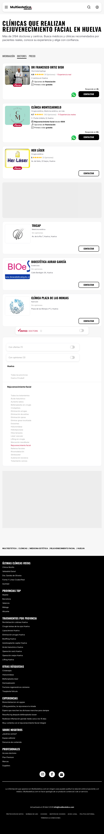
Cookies (43, 814)
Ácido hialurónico (18, 399)
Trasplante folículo (10, 691)
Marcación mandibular (20, 442)
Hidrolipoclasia (17, 430)
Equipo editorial (8, 738)
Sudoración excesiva (19, 458)
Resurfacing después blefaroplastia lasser (19, 714)
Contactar (89, 94)
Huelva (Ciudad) (17, 378)
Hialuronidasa (16, 427)
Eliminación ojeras (18, 417)
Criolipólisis (15, 408)
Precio (32, 56)
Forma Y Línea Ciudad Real (13, 580)
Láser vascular (17, 436)
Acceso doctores (9, 753)
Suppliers (6, 765)
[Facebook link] (52, 775)
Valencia (5, 603)
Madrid (5, 595)
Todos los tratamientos (20, 395)
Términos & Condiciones (50, 818)
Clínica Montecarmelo (46, 107)
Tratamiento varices (19, 461)
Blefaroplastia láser (10, 679)
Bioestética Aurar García (48, 261)
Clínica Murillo (8, 567)
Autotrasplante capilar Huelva (14, 643)
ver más (62, 111)
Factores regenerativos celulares (15, 687)
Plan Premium (8, 757)
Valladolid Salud (9, 571)
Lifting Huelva (8, 659)
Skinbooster (16, 455)
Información (8, 56)
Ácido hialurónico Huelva (12, 647)
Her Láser (37, 150)
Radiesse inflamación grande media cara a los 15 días (24, 719)
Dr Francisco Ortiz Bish (47, 67)
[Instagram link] (42, 775)
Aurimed (5, 584)
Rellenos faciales (18, 448)
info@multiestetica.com (64, 807)
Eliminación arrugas (19, 411)
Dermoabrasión (8, 683)
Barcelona (6, 599)
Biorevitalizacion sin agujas (13, 702)
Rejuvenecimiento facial (21, 445)
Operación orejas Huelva (12, 655)
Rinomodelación (17, 451)
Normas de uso (32, 814)
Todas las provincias (19, 375)
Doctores (22, 56)
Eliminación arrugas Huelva (13, 635)
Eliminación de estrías (20, 414)
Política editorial (87, 814)
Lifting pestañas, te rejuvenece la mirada (19, 706)
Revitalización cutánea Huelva (15, 622)
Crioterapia (7, 670)
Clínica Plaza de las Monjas (50, 298)
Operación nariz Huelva (12, 651)
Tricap (36, 225)
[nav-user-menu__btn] (97, 7)
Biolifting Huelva (9, 639)
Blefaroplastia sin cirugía (21, 405)
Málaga (5, 607)
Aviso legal (72, 814)
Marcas (5, 761)
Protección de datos (14, 814)
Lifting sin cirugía (18, 439)
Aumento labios (17, 402)
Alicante (5, 611)
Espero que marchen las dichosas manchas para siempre (25, 710)
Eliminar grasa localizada (21, 420)
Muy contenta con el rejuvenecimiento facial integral (24, 723)
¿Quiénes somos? (9, 734)
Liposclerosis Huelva (11, 630)
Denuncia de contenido (12, 742)
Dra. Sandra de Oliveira (11, 575)
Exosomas (15, 423)
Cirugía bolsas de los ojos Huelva (16, 626)
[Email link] (61, 775)
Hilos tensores (17, 433)
